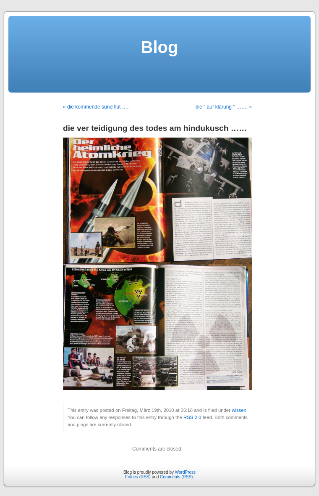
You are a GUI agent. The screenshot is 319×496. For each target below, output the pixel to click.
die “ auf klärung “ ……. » (224, 107)
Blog (159, 47)
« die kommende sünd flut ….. (96, 107)
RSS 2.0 (192, 417)
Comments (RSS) (176, 477)
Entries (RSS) (138, 477)
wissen (239, 410)
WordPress (185, 472)
